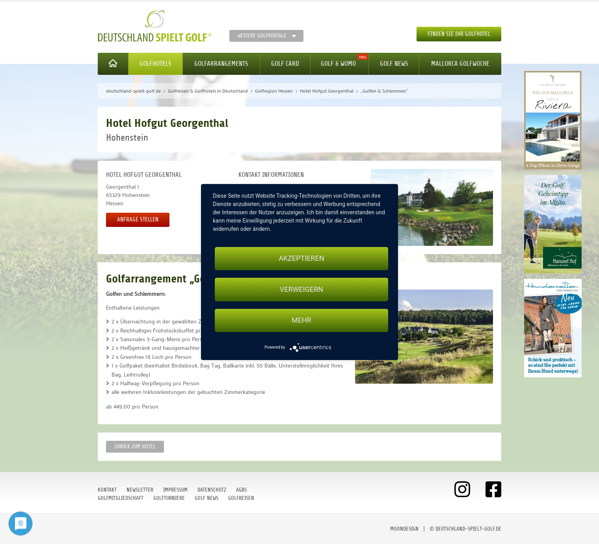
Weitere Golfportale (262, 36)
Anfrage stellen (137, 219)
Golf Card (285, 63)
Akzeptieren (301, 258)
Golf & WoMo (338, 63)
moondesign (404, 529)
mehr (301, 320)
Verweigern (301, 289)
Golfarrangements (221, 63)
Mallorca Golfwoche (460, 63)
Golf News (394, 63)
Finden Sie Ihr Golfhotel (459, 34)
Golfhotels (155, 63)
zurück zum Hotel (135, 446)
